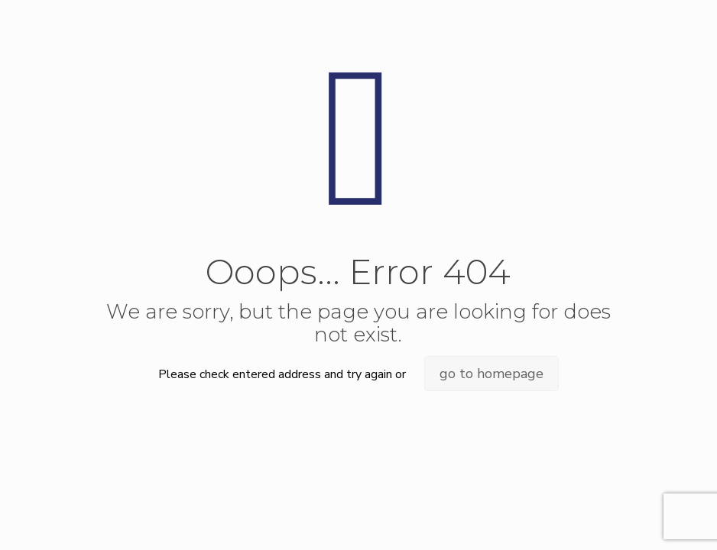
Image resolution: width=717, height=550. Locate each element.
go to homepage (491, 373)
